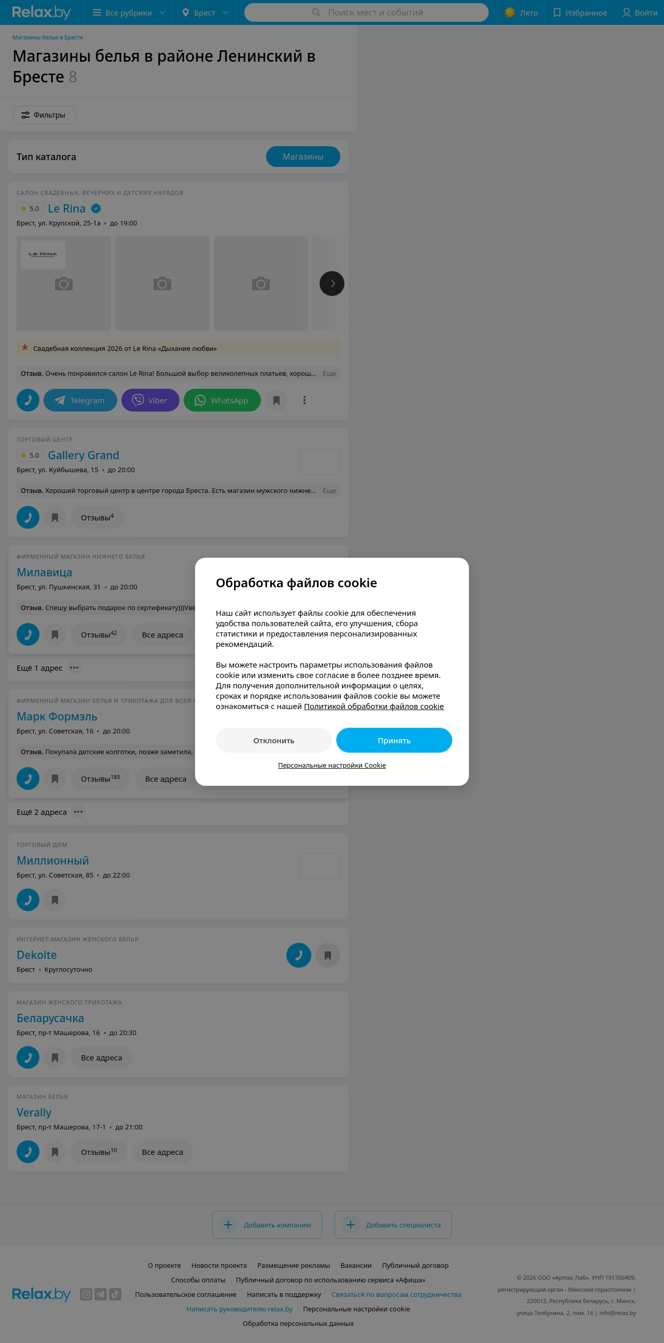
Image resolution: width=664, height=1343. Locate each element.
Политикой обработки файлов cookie (374, 706)
